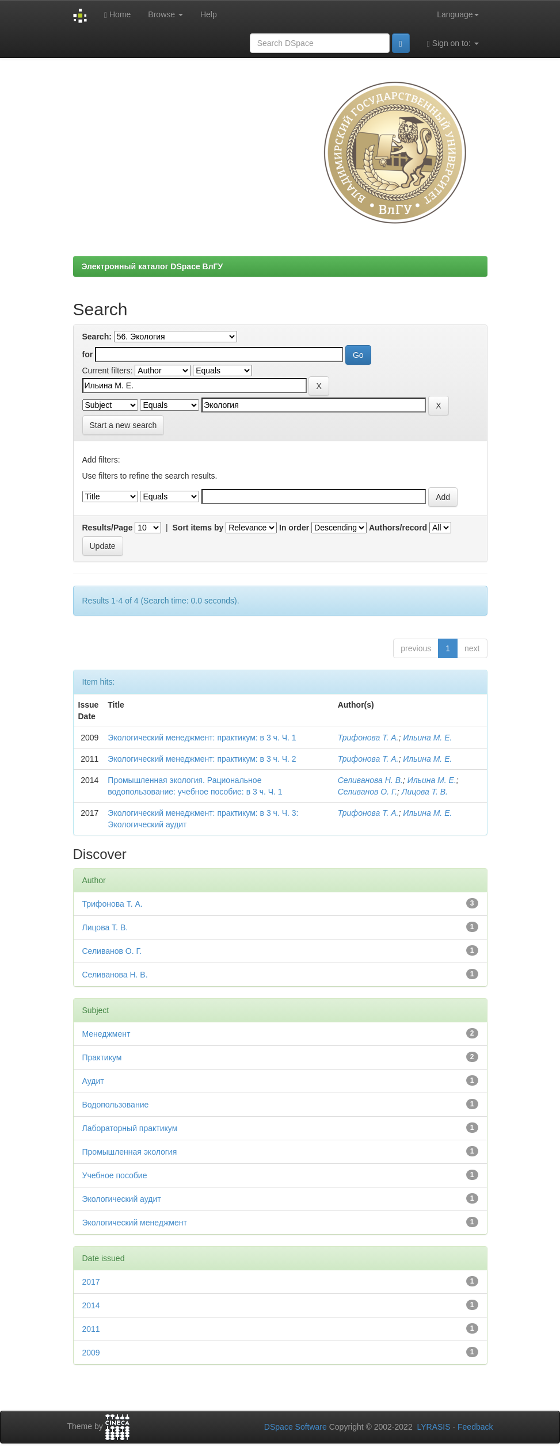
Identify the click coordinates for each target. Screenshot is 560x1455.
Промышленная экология (129, 1151)
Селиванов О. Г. (367, 791)
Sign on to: (453, 43)
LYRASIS (433, 1426)
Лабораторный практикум (130, 1128)
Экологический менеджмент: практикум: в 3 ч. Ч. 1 (202, 737)
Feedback (475, 1426)
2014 (91, 1305)
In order (294, 527)
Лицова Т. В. (425, 791)
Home (117, 15)
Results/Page (107, 527)
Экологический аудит (121, 1199)
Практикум (102, 1057)
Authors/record (398, 527)
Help (208, 14)
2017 (91, 1281)
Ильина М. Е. (427, 737)
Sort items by (198, 527)
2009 (91, 1352)
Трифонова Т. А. (368, 737)
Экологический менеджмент (134, 1222)
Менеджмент (106, 1033)
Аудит (93, 1081)
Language (457, 14)
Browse (165, 14)
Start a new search (123, 425)
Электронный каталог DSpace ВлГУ (152, 266)
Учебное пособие (114, 1175)
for (87, 354)
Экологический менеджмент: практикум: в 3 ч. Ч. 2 (202, 758)
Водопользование (115, 1104)
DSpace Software (295, 1426)
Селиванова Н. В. (370, 780)
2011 (91, 1329)
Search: (97, 336)
